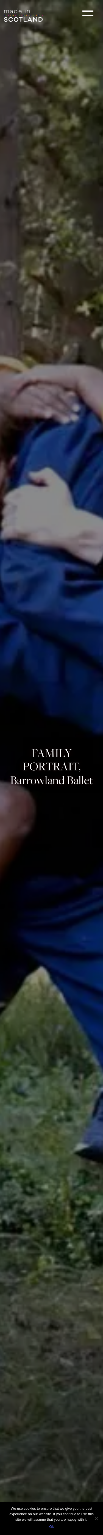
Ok (51, 1527)
